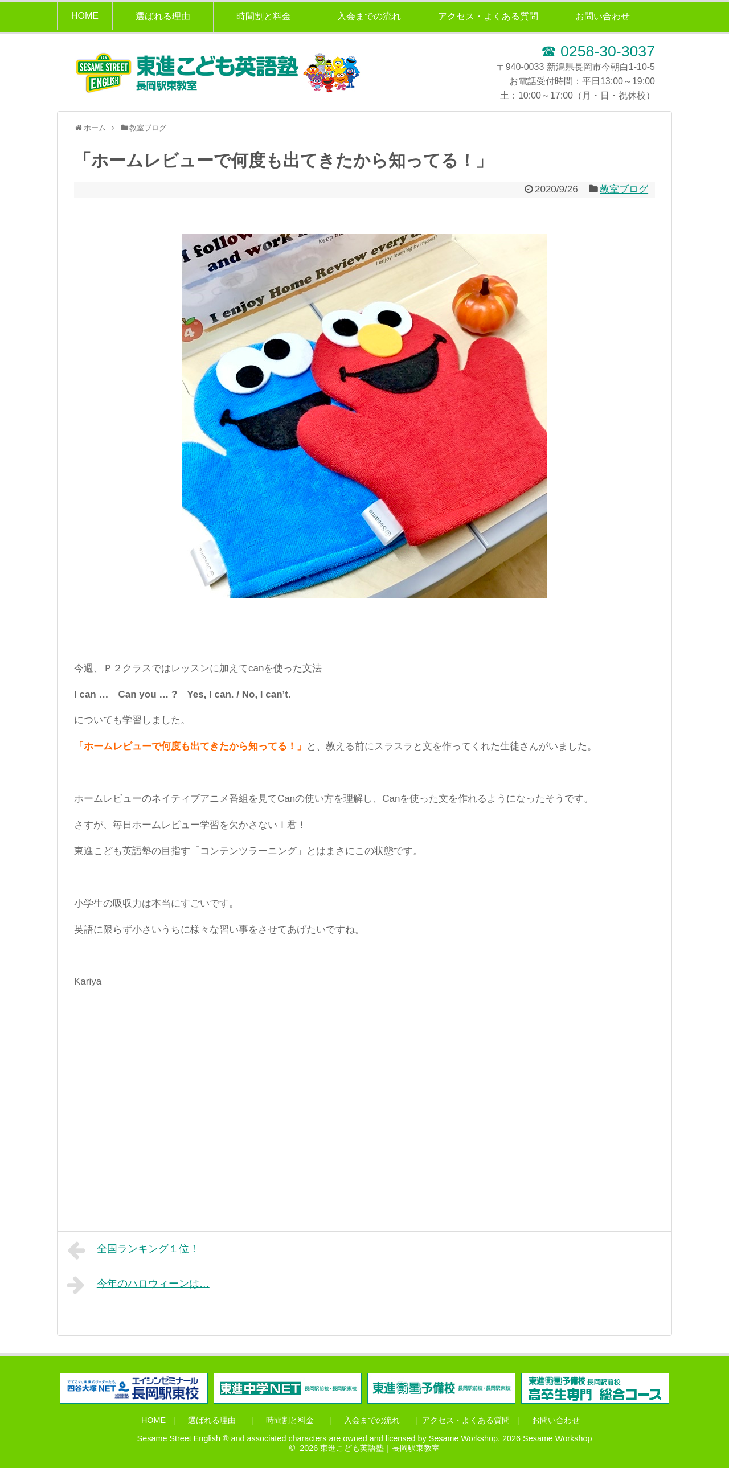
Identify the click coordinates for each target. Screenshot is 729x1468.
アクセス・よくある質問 (488, 16)
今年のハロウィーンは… (138, 1284)
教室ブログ (624, 189)
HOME (85, 15)
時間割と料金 (263, 16)
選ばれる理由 (162, 16)
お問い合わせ (602, 16)
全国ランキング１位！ (133, 1250)
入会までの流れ (369, 16)
